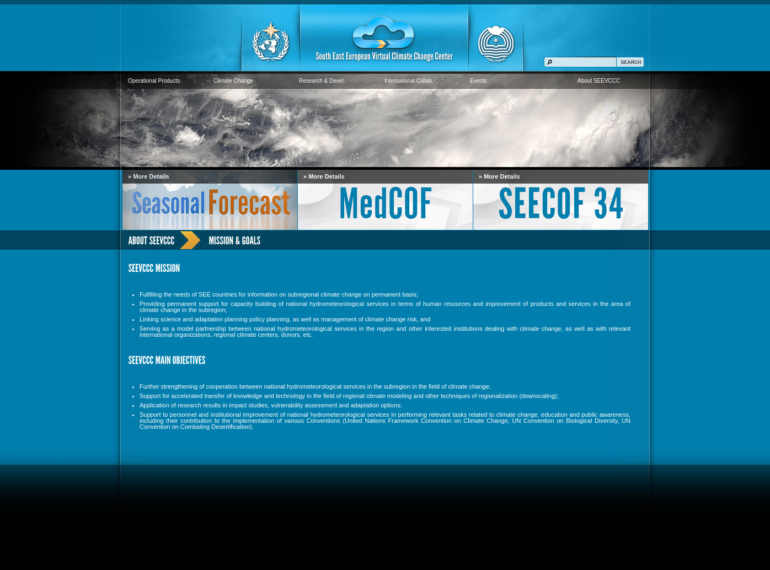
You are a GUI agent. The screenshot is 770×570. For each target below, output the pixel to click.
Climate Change (233, 81)
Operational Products (154, 81)
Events (478, 81)
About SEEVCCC (599, 81)
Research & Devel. (322, 81)
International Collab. (409, 81)
